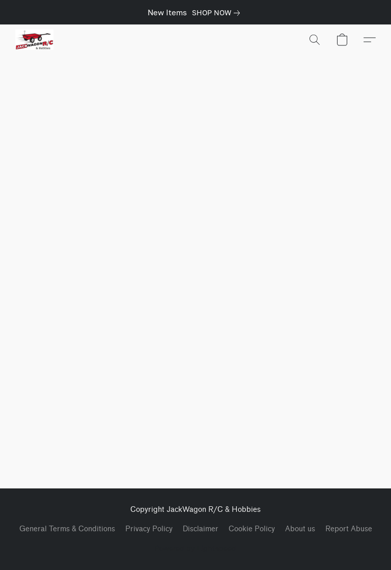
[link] (218, 13)
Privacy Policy (149, 529)
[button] (34, 40)
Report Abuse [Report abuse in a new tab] (348, 529)
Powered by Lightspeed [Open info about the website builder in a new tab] (195, 547)
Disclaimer (200, 529)
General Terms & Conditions (67, 529)
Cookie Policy (252, 529)
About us (300, 529)
